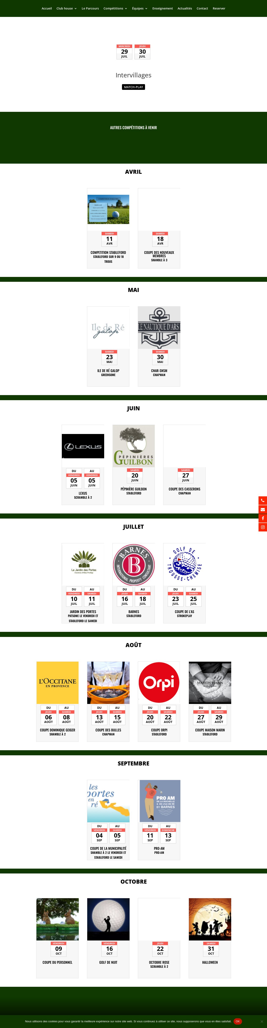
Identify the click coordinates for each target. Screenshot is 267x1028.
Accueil (47, 8)
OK (238, 1021)
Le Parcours (90, 8)
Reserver (219, 8)
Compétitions (113, 8)
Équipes (138, 8)
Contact (202, 8)
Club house (65, 8)
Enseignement (162, 8)
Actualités (185, 8)
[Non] (262, 1021)
